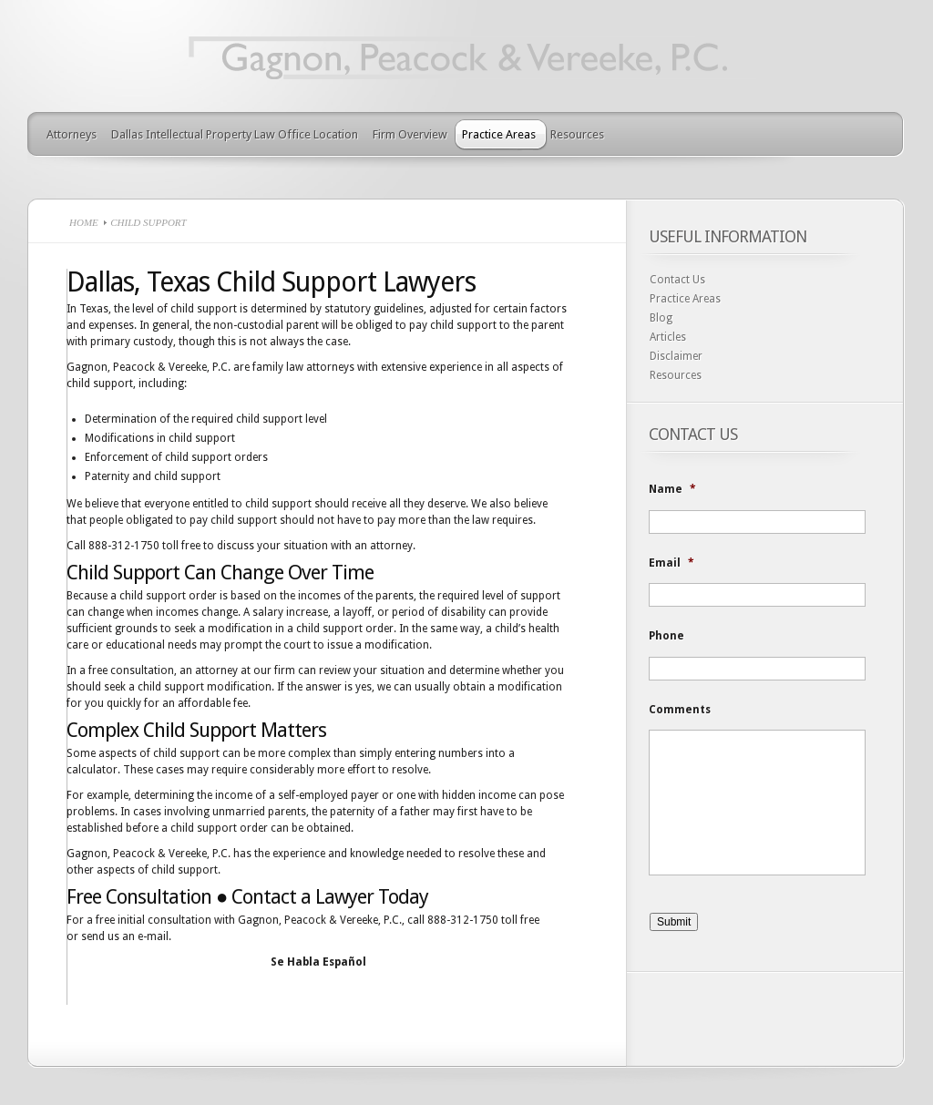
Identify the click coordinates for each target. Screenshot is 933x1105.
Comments (680, 709)
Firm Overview (410, 134)
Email (671, 563)
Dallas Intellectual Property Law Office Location (234, 134)
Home (83, 222)
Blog (661, 318)
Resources (577, 134)
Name (672, 489)
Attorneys (71, 134)
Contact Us (677, 279)
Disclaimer (676, 356)
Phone (666, 635)
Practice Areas (499, 134)
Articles (668, 337)
